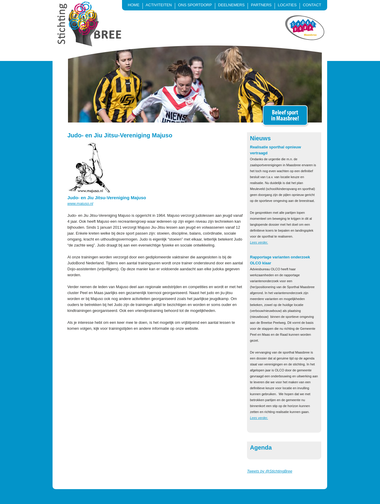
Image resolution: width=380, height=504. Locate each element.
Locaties (287, 5)
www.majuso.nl (80, 203)
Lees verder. (259, 242)
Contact (312, 5)
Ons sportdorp (195, 5)
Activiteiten (159, 5)
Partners (261, 5)
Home (134, 5)
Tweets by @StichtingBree (269, 471)
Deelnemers (231, 5)
